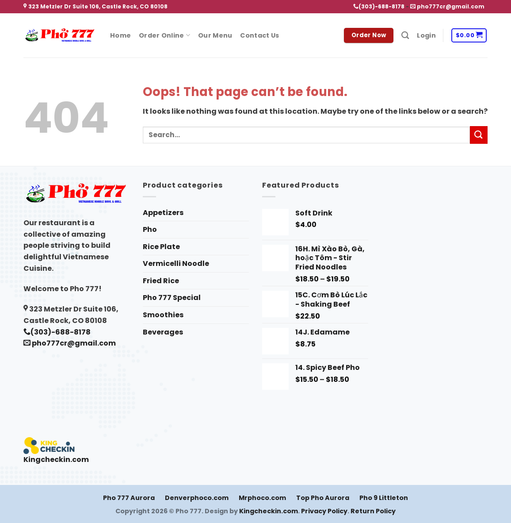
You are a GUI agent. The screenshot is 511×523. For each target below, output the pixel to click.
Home (120, 35)
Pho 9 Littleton (383, 497)
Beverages (163, 332)
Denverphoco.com (197, 497)
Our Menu (215, 35)
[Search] (405, 36)
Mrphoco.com (262, 497)
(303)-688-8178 (378, 6)
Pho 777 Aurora (129, 497)
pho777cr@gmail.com (447, 6)
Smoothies (163, 315)
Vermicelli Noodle (176, 263)
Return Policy (373, 511)
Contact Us (259, 35)
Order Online (164, 35)
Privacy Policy (324, 511)
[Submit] (479, 134)
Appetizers (163, 213)
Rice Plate (161, 247)
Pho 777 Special (172, 297)
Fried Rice (161, 281)
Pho (150, 229)
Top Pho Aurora (322, 497)
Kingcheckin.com (56, 459)
